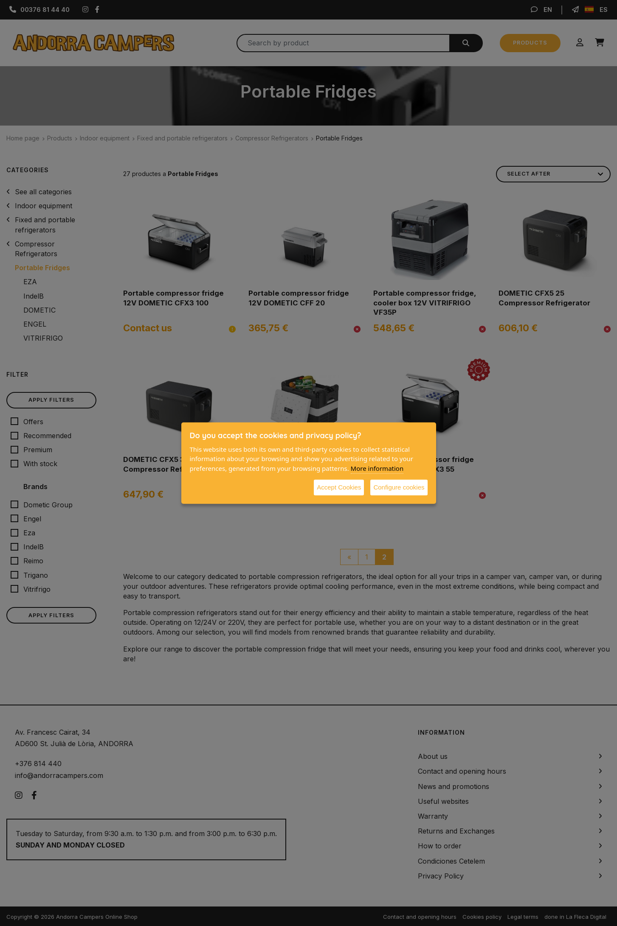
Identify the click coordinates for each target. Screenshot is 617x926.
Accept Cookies (339, 487)
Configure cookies (398, 487)
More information (377, 468)
